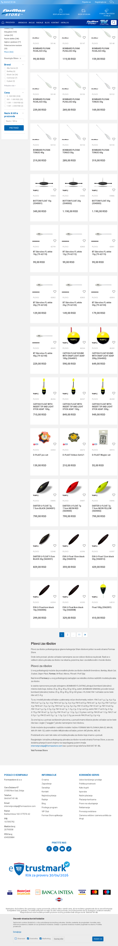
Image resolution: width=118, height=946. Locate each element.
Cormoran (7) (12, 106)
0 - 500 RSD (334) (13, 124)
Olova (8, 57)
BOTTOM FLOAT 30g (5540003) (101, 230)
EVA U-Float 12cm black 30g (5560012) (103, 586)
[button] (114, 22)
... (73, 663)
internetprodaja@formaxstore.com (46, 774)
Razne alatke (11, 67)
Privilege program (50, 836)
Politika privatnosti (87, 812)
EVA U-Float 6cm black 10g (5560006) (43, 636)
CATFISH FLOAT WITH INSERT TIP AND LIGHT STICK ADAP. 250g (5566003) (102, 435)
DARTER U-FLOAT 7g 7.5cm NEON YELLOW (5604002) (101, 536)
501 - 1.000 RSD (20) (15, 128)
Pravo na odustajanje (88, 832)
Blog (44, 832)
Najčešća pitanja (49, 824)
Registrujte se (100, 2)
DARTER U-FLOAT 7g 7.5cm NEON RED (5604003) (72, 536)
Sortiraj (92, 37)
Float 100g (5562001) (101, 635)
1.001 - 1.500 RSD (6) (15, 131)
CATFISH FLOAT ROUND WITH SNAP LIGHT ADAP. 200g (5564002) (103, 384)
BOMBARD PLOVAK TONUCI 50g (71, 179)
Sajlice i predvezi (12, 70)
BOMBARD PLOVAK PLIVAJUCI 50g (41, 128)
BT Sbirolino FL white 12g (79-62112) (72, 281)
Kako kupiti (84, 816)
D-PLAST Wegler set (101, 483)
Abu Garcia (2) (12, 96)
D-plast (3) (11, 109)
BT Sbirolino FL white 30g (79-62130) (101, 332)
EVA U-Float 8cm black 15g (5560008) (73, 636)
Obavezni (21, 939)
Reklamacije (84, 836)
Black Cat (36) (12, 103)
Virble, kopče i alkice (12, 51)
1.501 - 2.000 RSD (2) (15, 134)
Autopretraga (80, 37)
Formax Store (8, 30)
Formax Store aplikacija (52, 843)
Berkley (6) (11, 100)
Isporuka (83, 820)
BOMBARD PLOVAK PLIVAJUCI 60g (71, 128)
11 (79, 663)
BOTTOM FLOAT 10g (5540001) (42, 230)
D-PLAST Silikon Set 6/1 (73, 483)
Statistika (34, 939)
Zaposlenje (47, 812)
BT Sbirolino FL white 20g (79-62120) (42, 332)
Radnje (45, 828)
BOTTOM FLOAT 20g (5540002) (72, 230)
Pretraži (14, 156)
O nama (45, 808)
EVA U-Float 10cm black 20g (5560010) (73, 586)
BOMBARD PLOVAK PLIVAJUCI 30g (71, 77)
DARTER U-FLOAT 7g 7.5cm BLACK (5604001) (44, 535)
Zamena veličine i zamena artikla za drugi (95, 845)
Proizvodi (18, 30)
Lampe (8, 63)
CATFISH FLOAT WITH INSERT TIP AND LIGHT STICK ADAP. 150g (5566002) (73, 435)
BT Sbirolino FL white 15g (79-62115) (101, 281)
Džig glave (10, 60)
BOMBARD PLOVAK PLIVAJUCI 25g (41, 77)
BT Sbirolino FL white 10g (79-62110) (42, 281)
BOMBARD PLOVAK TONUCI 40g (41, 179)
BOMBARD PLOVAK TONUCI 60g (100, 179)
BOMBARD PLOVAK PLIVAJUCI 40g (100, 77)
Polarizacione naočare (13, 75)
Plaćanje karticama (87, 828)
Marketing (46, 939)
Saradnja (46, 816)
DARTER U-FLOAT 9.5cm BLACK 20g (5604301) (44, 586)
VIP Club (45, 839)
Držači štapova (11, 47)
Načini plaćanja (85, 824)
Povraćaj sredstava (87, 839)
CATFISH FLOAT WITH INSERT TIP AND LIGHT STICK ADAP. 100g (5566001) (43, 435)
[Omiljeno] (112, 2)
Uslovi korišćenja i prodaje (90, 808)
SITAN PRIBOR (30, 30)
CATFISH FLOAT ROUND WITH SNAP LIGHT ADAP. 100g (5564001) (74, 384)
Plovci (8, 80)
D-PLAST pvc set (40, 483)
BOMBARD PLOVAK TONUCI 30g (100, 128)
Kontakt (45, 820)
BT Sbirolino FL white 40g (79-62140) (42, 382)
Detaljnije (17, 932)
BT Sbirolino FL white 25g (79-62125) (72, 332)
